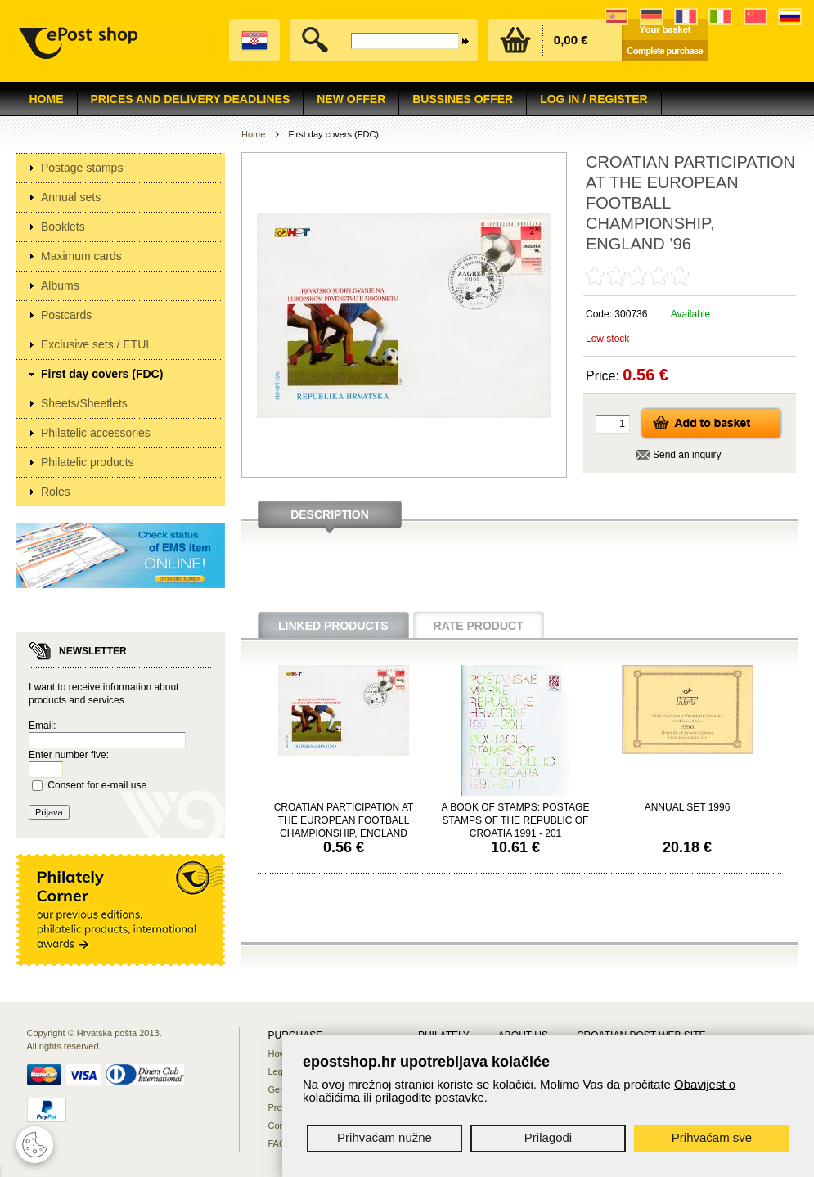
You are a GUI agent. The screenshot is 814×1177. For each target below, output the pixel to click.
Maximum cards (81, 256)
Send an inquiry (687, 454)
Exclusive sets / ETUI (95, 344)
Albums (60, 285)
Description (329, 514)
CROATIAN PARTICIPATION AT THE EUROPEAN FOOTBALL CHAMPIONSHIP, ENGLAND (344, 820)
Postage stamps (82, 167)
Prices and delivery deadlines (190, 99)
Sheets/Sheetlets (84, 403)
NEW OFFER (351, 99)
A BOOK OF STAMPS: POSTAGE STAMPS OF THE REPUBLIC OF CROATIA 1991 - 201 (516, 820)
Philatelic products (87, 462)
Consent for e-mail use (96, 785)
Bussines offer (462, 99)
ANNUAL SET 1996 (688, 807)
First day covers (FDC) (102, 373)
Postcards (66, 314)
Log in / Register (593, 99)
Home (46, 99)
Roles (55, 491)
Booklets (63, 226)
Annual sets (71, 197)
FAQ (277, 1143)
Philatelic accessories (96, 432)
